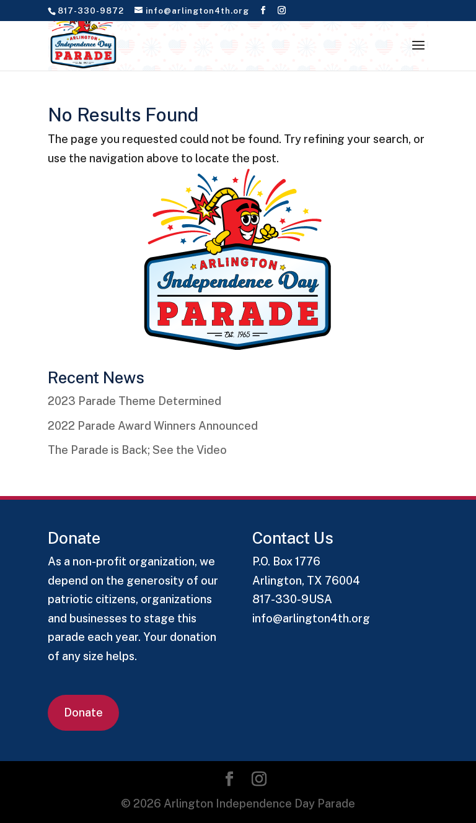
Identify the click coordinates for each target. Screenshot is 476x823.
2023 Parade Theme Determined (134, 400)
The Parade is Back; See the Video (137, 449)
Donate (83, 712)
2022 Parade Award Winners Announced (153, 425)
